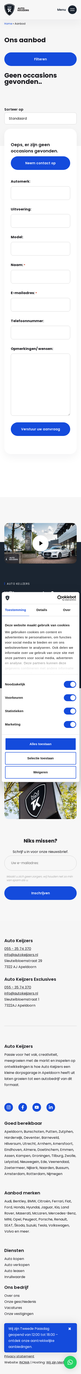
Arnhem (44, 1143)
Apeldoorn (13, 1131)
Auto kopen (14, 1258)
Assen (9, 1155)
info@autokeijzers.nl (21, 954)
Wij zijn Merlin (56, 1362)
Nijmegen (54, 1173)
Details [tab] (41, 610)
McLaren (39, 1213)
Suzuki (31, 1225)
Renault (60, 1219)
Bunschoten (34, 1131)
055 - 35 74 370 (17, 948)
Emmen (66, 1149)
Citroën (44, 1201)
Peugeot (30, 1219)
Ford (8, 1207)
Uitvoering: (21, 209)
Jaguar (47, 1207)
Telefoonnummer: (27, 320)
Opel (17, 1219)
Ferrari (57, 1201)
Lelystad (11, 1161)
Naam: (18, 265)
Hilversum (12, 1143)
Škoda (19, 1225)
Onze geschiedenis (20, 1301)
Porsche (45, 1219)
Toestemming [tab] (15, 610)
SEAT (8, 1225)
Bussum (62, 1167)
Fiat (68, 1201)
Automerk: (20, 181)
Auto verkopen (17, 1264)
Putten (51, 1131)
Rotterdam (35, 1173)
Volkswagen (58, 1225)
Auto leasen (14, 1270)
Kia (56, 1207)
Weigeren (40, 772)
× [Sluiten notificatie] (69, 1329)
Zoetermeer (14, 1167)
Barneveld (50, 1137)
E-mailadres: (24, 293)
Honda (19, 1207)
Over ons (12, 1295)
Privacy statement (19, 1356)
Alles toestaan (41, 744)
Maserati (23, 1213)
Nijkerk (32, 1167)
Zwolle (70, 1155)
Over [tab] (67, 610)
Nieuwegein (29, 1161)
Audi (7, 1201)
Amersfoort (63, 1143)
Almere (29, 1149)
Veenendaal (58, 1161)
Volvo (9, 1231)
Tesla (42, 1225)
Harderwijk (13, 1137)
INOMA (24, 1362)
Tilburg (57, 1155)
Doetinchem (48, 1149)
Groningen (41, 1155)
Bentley (19, 1201)
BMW (31, 1201)
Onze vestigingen (18, 1313)
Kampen (23, 1155)
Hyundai (33, 1207)
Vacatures (13, 1307)
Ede (44, 1161)
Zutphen (66, 1131)
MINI (7, 1219)
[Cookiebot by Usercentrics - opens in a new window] (57, 598)
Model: (17, 237)
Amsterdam (14, 1173)
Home (8, 23)
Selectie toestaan (40, 758)
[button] (70, 1362)
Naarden (46, 1167)
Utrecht (29, 1143)
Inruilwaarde (14, 1276)
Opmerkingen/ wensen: (32, 348)
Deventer (32, 1137)
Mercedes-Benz (62, 1213)
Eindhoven (13, 1149)
